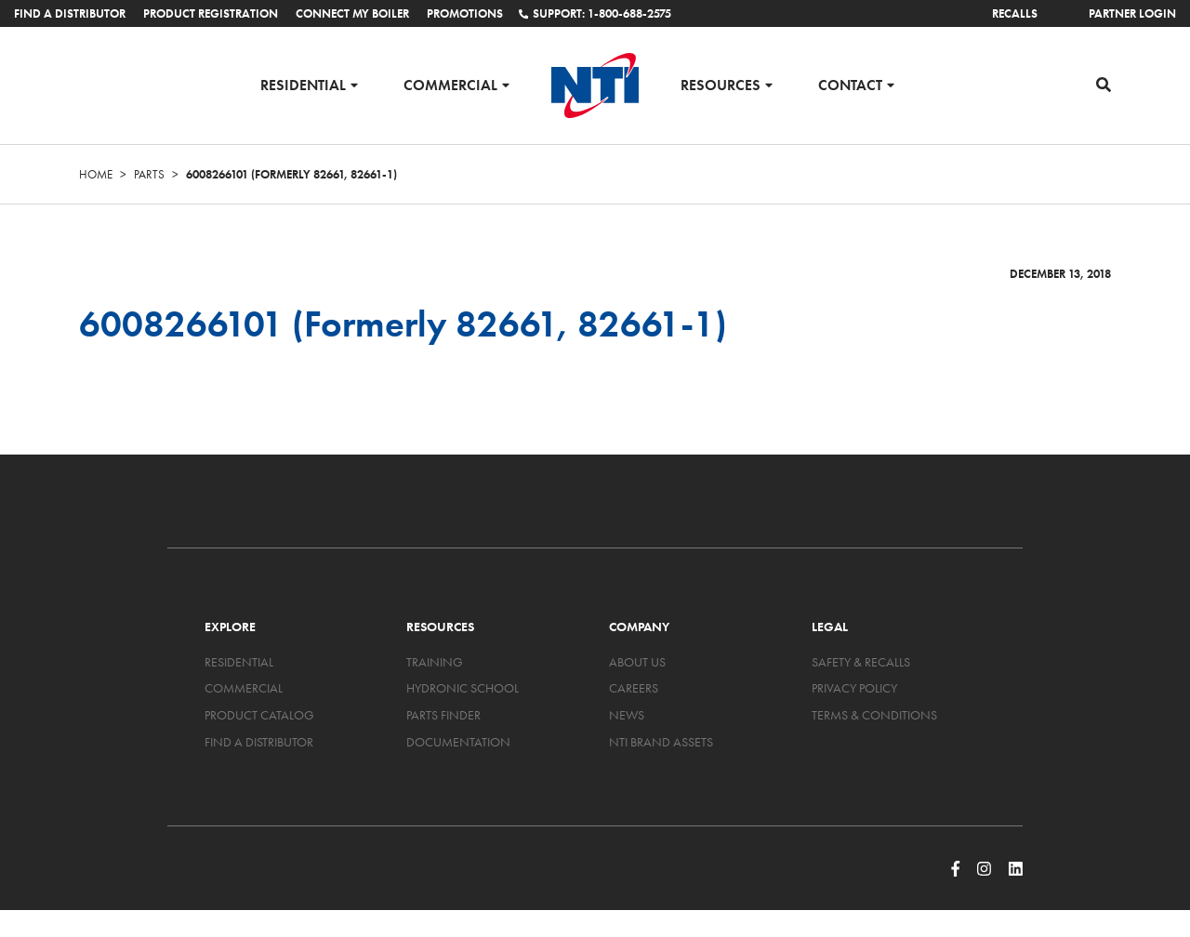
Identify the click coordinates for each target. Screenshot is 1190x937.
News (626, 714)
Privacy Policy (854, 688)
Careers (633, 688)
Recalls (1015, 13)
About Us (637, 661)
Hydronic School (462, 688)
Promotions (465, 13)
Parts (149, 174)
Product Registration (210, 13)
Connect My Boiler (352, 13)
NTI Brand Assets (661, 741)
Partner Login (1132, 13)
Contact (850, 84)
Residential (303, 84)
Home (95, 174)
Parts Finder (443, 714)
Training (434, 661)
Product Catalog (259, 714)
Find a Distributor (70, 13)
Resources (720, 84)
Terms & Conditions (874, 714)
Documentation (458, 741)
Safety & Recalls (861, 661)
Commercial (450, 84)
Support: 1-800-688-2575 (595, 13)
